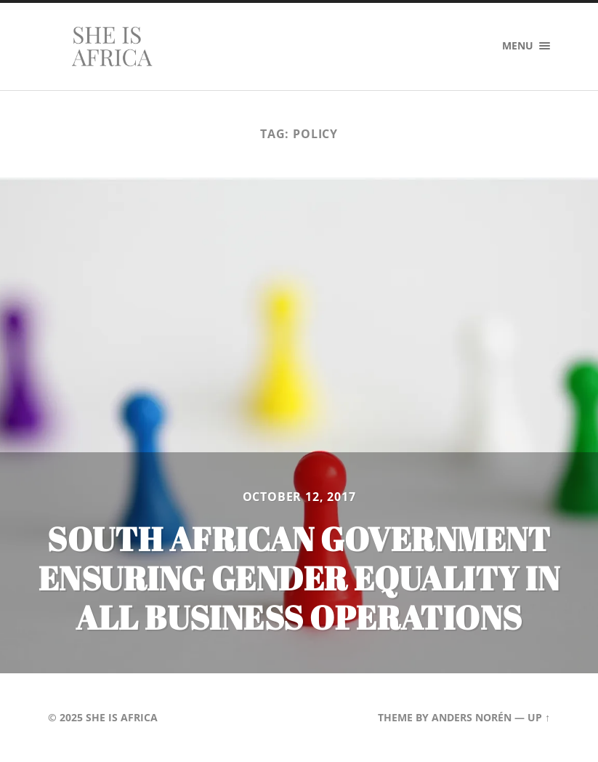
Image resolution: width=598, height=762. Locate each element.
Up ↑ (539, 717)
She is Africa (122, 717)
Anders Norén (472, 717)
